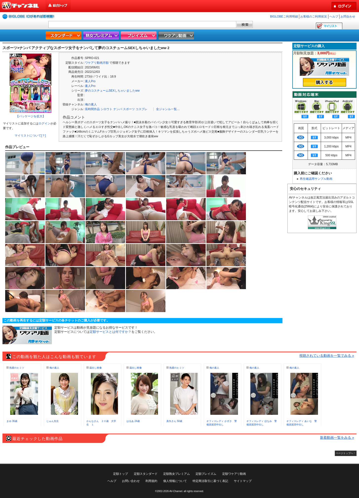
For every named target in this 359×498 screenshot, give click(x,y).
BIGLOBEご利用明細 (284, 16)
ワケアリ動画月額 (97, 62)
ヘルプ (333, 16)
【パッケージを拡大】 (30, 116)
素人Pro (90, 81)
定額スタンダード (146, 474)
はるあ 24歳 (133, 421)
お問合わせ (347, 16)
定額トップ (120, 474)
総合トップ (58, 5)
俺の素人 (91, 104)
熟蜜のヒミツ (16, 367)
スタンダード (64, 35)
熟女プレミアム (101, 35)
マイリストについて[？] (30, 135)
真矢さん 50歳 (174, 421)
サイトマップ (243, 481)
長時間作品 (92, 109)
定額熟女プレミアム (176, 474)
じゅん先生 (52, 421)
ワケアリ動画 (176, 35)
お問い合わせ (131, 481)
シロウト (106, 109)
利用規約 (151, 481)
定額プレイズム (206, 474)
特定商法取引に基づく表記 (210, 481)
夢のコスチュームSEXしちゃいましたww (112, 90)
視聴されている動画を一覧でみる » (326, 356)
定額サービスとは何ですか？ (110, 332)
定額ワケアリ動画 (234, 474)
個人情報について (175, 481)
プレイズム (139, 35)
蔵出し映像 (95, 367)
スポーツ (129, 109)
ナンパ (117, 109)
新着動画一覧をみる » (337, 437)
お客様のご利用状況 (313, 16)
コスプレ (141, 109)
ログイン (44, 123)
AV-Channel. (176, 491)
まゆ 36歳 (11, 421)
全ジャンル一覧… (168, 109)
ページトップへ (344, 453)
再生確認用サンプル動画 (316, 178)
